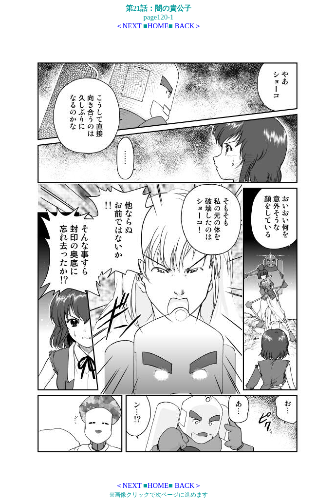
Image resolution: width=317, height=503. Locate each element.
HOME (158, 26)
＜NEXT (128, 26)
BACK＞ (188, 26)
